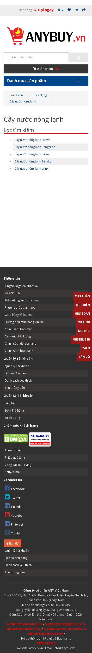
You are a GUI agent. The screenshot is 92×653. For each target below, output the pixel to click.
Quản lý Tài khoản (17, 366)
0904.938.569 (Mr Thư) (63, 624)
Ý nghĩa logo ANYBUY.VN (21, 286)
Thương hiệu (13, 450)
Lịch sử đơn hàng (16, 373)
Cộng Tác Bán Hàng (18, 465)
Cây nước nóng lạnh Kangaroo (34, 147)
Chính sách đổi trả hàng (20, 343)
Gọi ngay (46, 9)
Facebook (15, 488)
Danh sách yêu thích (18, 380)
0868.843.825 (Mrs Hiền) (62, 629)
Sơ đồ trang (12, 418)
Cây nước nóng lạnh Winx (31, 169)
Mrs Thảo (82, 296)
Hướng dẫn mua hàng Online (24, 322)
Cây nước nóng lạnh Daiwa (32, 140)
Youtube (14, 515)
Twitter (12, 497)
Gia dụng (41, 95)
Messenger (81, 339)
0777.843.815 (46, 643)
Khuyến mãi (12, 472)
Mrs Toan (82, 314)
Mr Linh (84, 322)
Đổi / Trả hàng (14, 410)
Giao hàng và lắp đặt (19, 315)
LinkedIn (13, 506)
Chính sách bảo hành (19, 351)
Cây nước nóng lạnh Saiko (31, 154)
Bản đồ (12, 543)
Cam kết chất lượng (18, 336)
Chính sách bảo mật (18, 329)
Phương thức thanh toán (21, 308)
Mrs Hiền (83, 305)
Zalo (86, 348)
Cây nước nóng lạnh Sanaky (32, 161)
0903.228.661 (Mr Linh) (24, 624)
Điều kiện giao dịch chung (22, 300)
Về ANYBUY (12, 293)
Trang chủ (16, 95)
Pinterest (14, 524)
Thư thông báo (15, 388)
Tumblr (13, 532)
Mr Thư (84, 331)
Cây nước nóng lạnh (22, 101)
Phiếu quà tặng (15, 457)
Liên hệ (9, 403)
